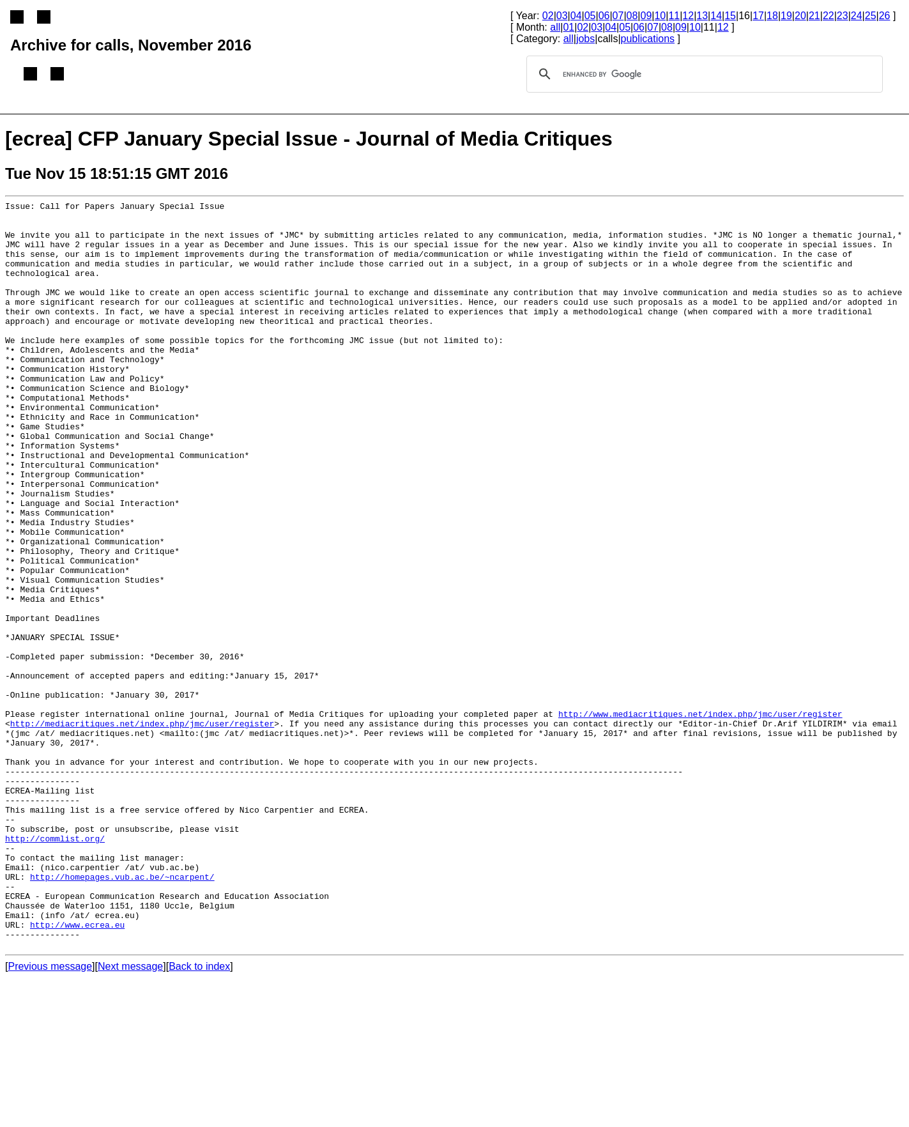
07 (618, 15)
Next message (130, 1115)
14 (716, 15)
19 (786, 15)
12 (688, 15)
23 (842, 15)
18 (772, 15)
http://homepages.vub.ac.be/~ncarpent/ (122, 1012)
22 (828, 15)
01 (568, 27)
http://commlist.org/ (55, 966)
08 (632, 15)
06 (604, 15)
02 (548, 15)
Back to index (199, 1115)
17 (758, 15)
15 (730, 15)
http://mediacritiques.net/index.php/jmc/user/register (142, 828)
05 (590, 15)
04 (576, 15)
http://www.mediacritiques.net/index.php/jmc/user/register (700, 817)
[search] (703, 74)
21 (814, 15)
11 (674, 15)
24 (856, 15)
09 (646, 15)
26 (884, 15)
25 (870, 15)
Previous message (50, 1115)
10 (660, 15)
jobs (585, 38)
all (555, 27)
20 (800, 15)
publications (648, 38)
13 (702, 15)
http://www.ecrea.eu (77, 1070)
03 (562, 15)
